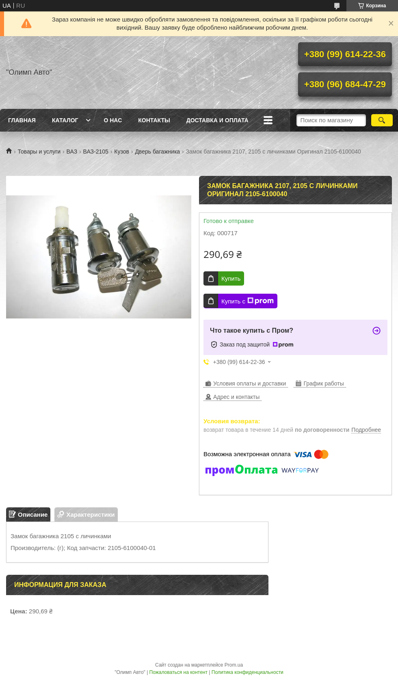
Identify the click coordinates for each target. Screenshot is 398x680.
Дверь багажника (157, 151)
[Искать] (382, 120)
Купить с (247, 301)
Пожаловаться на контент (178, 672)
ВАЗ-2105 (95, 151)
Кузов (121, 151)
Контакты (154, 120)
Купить (230, 278)
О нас (113, 120)
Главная (22, 120)
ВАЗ (72, 151)
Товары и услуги (39, 151)
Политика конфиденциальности (247, 672)
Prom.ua (234, 665)
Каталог (65, 120)
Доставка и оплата (217, 120)
